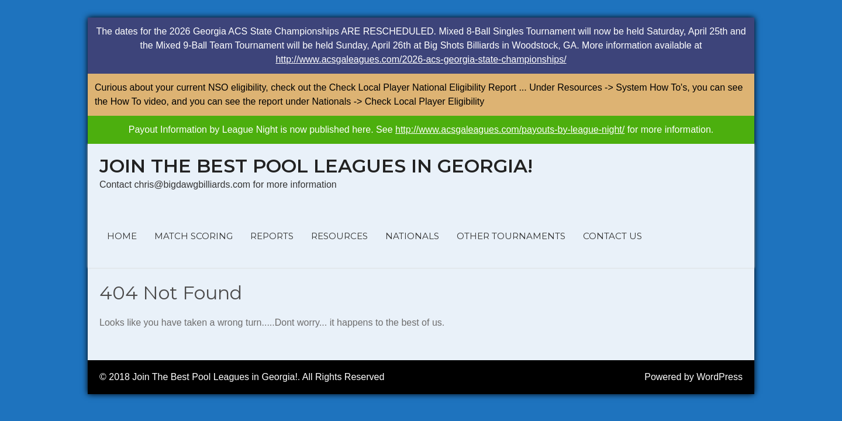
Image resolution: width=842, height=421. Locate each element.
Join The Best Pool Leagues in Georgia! (316, 165)
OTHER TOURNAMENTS (511, 235)
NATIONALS (412, 235)
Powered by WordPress (693, 377)
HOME (122, 235)
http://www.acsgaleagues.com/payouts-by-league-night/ (509, 129)
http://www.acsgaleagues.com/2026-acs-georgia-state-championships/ (420, 59)
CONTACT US (612, 235)
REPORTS (272, 235)
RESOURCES (339, 235)
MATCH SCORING (193, 235)
